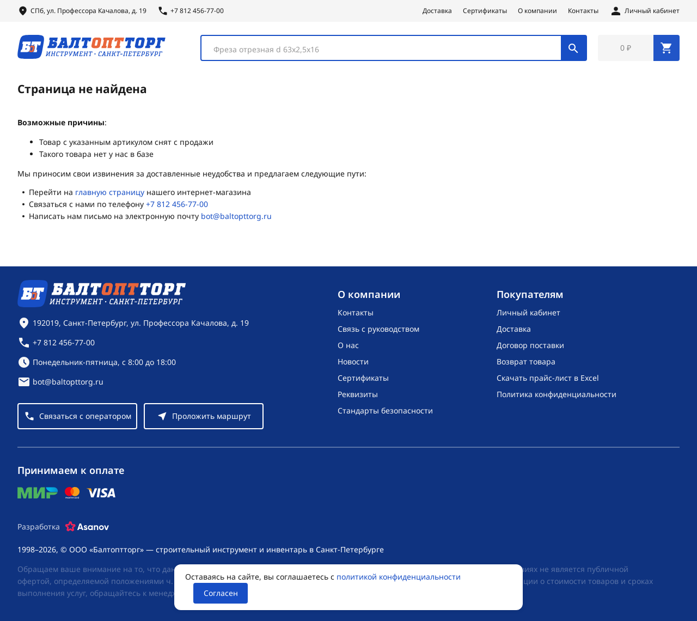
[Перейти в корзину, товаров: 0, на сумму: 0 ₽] (639, 48)
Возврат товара (526, 361)
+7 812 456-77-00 (177, 204)
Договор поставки (530, 345)
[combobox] (393, 48)
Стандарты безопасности (385, 410)
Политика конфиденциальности (556, 394)
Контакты (583, 11)
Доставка (437, 11)
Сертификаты (485, 11)
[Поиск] (573, 48)
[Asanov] (87, 526)
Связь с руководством (378, 329)
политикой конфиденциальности (399, 576)
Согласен (221, 593)
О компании (537, 11)
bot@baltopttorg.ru (236, 216)
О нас (348, 345)
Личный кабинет (528, 312)
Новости (353, 361)
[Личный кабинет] (644, 10)
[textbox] (386, 49)
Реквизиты (358, 394)
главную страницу (109, 192)
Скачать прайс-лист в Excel (548, 378)
